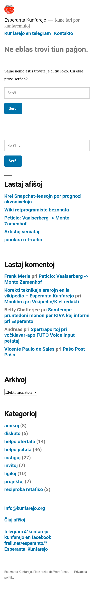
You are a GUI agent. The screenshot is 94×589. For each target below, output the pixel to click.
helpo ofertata (19, 441)
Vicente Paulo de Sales (29, 349)
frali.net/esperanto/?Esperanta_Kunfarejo (26, 546)
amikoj (11, 425)
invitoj (11, 465)
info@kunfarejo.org (24, 508)
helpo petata (17, 449)
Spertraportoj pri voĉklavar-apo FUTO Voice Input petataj (39, 335)
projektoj (14, 481)
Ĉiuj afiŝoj (14, 520)
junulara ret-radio (23, 239)
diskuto (12, 433)
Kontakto (63, 33)
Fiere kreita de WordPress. (51, 572)
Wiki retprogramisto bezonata (36, 210)
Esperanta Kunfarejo (25, 20)
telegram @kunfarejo (26, 531)
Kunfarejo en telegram (27, 33)
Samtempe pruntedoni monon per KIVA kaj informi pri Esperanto (46, 315)
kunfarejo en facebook (27, 537)
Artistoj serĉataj (21, 231)
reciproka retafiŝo (23, 489)
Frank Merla (17, 276)
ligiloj (10, 473)
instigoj (12, 457)
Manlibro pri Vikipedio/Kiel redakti (41, 302)
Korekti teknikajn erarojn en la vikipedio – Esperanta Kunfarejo (39, 293)
